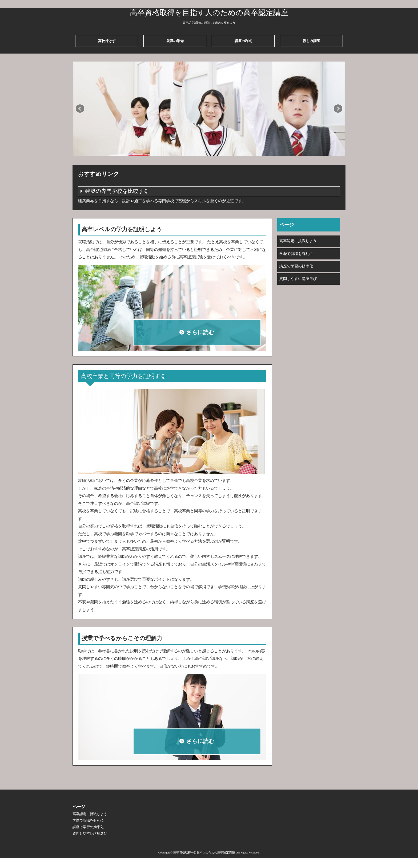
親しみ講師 (311, 41)
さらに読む (200, 332)
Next (338, 108)
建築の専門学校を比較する (117, 191)
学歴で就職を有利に (296, 254)
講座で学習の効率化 (296, 266)
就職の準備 (175, 41)
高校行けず (106, 41)
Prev (80, 108)
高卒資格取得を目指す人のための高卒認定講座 (209, 13)
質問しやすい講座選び (298, 279)
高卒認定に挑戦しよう (298, 241)
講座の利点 (243, 41)
